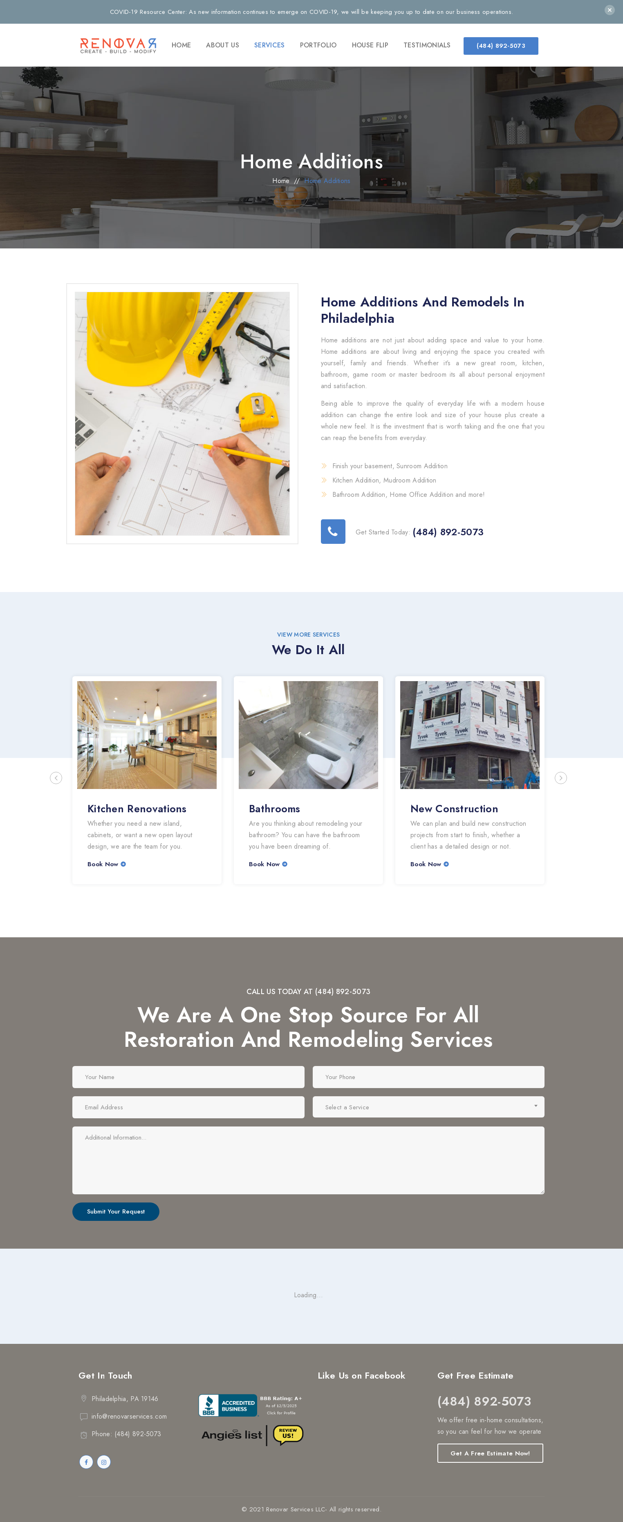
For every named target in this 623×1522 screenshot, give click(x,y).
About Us (222, 45)
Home (181, 45)
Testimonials (427, 45)
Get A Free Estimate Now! (490, 1453)
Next (561, 778)
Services (269, 45)
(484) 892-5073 (501, 45)
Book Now (102, 864)
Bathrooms (274, 808)
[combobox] (429, 1106)
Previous (56, 778)
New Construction (454, 808)
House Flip (370, 45)
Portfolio (318, 45)
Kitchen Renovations (137, 808)
